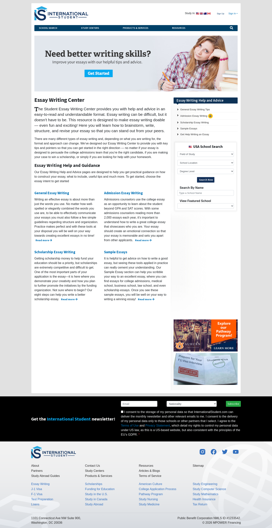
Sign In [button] (232, 13)
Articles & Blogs (149, 470)
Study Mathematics (205, 494)
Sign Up (220, 13)
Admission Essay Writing (123, 193)
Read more (44, 240)
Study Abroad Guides (45, 475)
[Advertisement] (202, 237)
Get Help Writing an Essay (194, 134)
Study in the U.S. (96, 494)
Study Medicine (149, 504)
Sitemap (198, 465)
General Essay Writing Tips (195, 109)
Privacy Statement (157, 425)
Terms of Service (150, 475)
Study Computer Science (209, 489)
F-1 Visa (36, 494)
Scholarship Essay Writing (54, 252)
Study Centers (90, 28)
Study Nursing (148, 499)
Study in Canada (96, 499)
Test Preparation (42, 499)
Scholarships (93, 484)
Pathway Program (151, 494)
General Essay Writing (51, 193)
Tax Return (200, 504)
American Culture (150, 484)
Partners (36, 470)
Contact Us (92, 465)
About (35, 465)
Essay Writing (40, 484)
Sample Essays (115, 252)
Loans (35, 504)
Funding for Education (100, 489)
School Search (48, 28)
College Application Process (157, 489)
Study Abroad (94, 504)
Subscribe (233, 403)
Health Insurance (204, 499)
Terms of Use (130, 425)
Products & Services (135, 28)
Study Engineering (205, 484)
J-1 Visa (36, 489)
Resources (178, 28)
